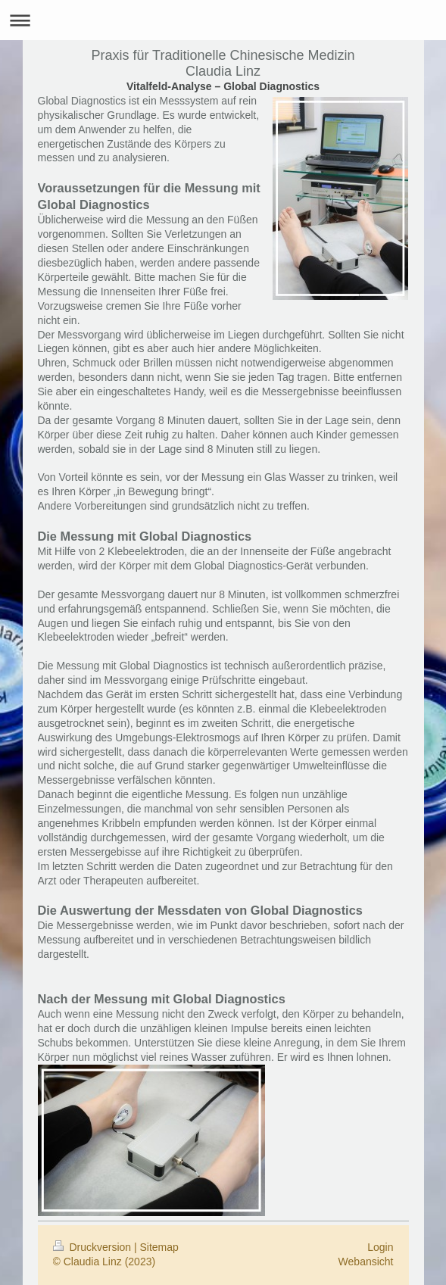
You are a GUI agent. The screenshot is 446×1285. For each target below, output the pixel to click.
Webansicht (366, 1261)
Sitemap (159, 1247)
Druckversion (93, 1247)
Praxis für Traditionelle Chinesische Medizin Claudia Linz (222, 63)
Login (380, 1247)
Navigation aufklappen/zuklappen (223, 20)
